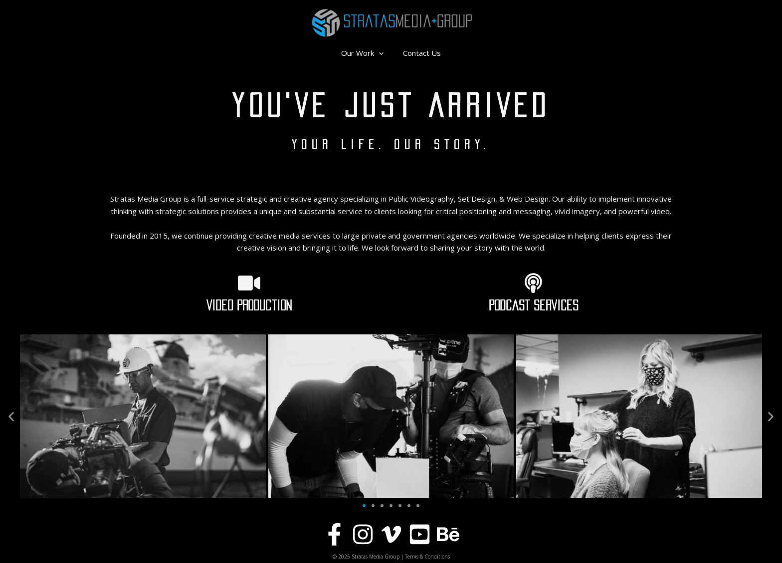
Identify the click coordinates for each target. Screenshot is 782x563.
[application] (381, 52)
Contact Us (420, 53)
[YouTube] (419, 534)
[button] (11, 416)
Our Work (365, 52)
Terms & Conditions (427, 556)
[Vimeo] (391, 534)
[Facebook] (334, 534)
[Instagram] (363, 534)
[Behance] (448, 534)
